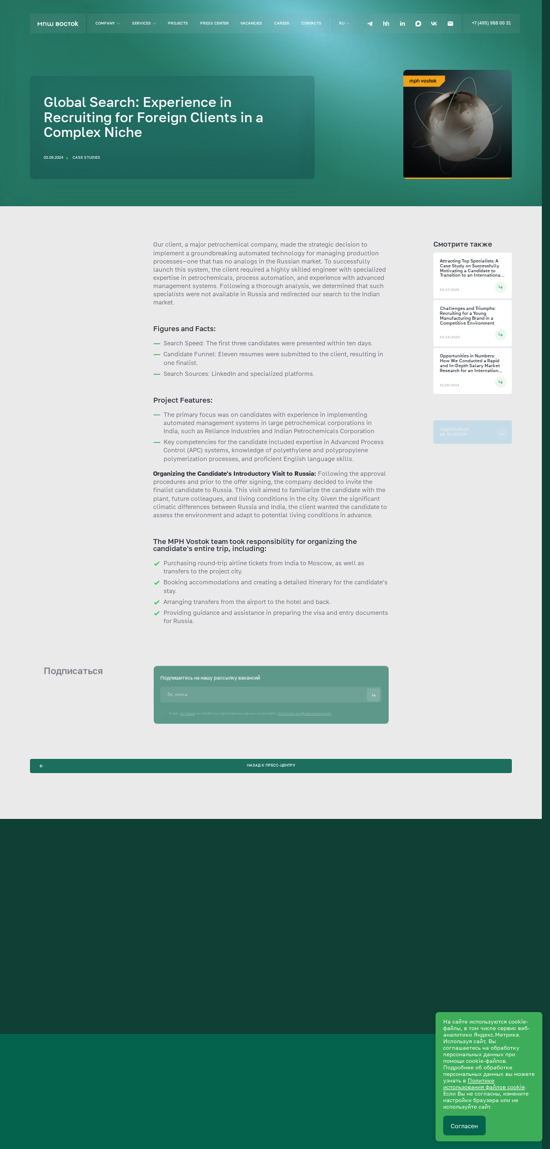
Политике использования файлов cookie (484, 1083)
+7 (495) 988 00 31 (491, 23)
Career (281, 23)
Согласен (464, 1125)
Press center (214, 23)
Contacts (311, 23)
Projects (178, 23)
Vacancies (251, 23)
